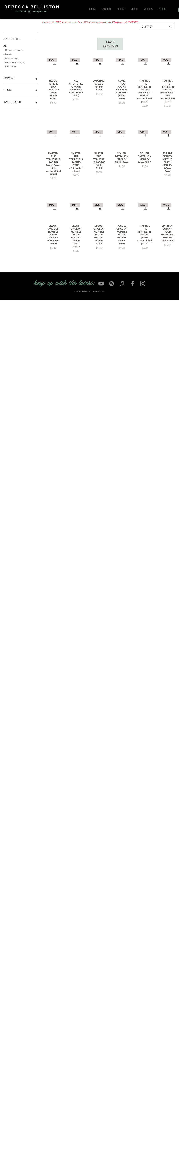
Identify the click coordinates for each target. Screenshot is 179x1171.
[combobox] (156, 26)
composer (39, 11)
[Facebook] (132, 283)
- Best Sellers (11, 58)
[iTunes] (121, 283)
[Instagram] (142, 283)
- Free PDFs (9, 66)
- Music (7, 54)
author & (23, 11)
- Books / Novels (13, 49)
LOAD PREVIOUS (110, 44)
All (4, 45)
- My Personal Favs (14, 62)
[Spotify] (111, 283)
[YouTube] (101, 283)
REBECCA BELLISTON (32, 7)
